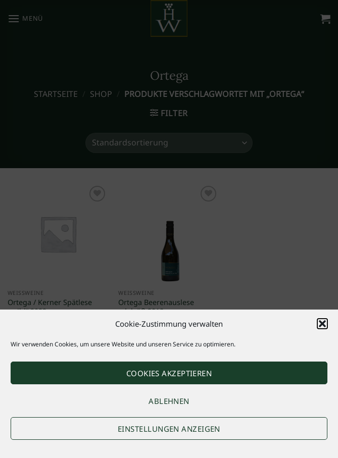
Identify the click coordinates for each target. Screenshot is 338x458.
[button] (322, 324)
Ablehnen (169, 401)
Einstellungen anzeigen (169, 429)
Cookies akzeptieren (169, 373)
